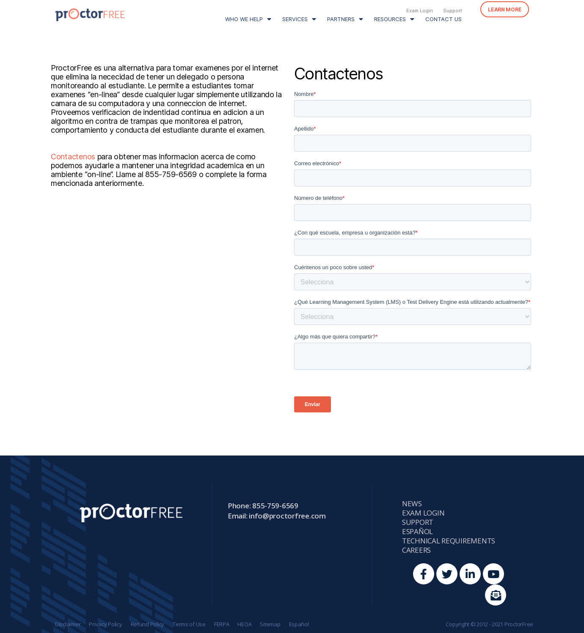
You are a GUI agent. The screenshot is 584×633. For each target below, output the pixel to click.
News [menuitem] (412, 503)
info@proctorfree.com (287, 516)
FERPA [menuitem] (221, 624)
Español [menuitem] (417, 531)
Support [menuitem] (452, 11)
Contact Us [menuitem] (443, 19)
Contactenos (73, 156)
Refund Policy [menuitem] (148, 624)
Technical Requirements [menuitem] (448, 541)
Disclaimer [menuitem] (67, 624)
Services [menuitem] (295, 19)
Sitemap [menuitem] (270, 624)
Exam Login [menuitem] (419, 11)
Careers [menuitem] (416, 550)
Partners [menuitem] (341, 19)
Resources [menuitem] (390, 19)
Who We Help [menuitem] (244, 19)
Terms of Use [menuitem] (189, 624)
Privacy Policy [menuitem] (105, 624)
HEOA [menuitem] (244, 624)
